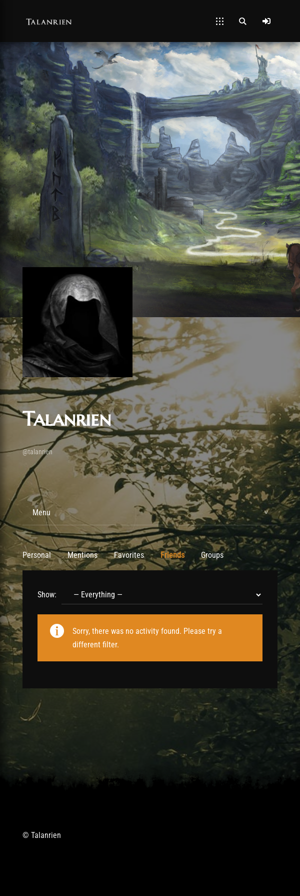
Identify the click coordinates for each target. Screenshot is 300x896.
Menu (41, 512)
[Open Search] (243, 21)
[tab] (150, 513)
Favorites (129, 555)
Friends (172, 555)
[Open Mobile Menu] (220, 21)
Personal (36, 555)
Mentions (83, 555)
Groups (212, 555)
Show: (47, 594)
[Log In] (267, 21)
